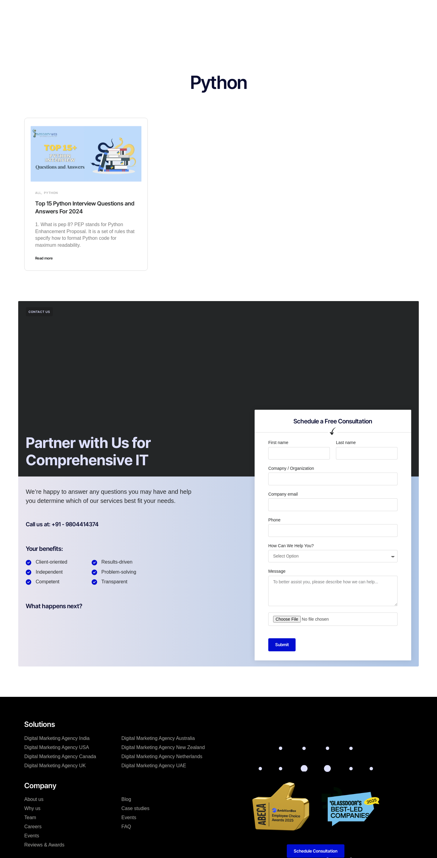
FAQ (126, 826)
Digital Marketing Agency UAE (153, 765)
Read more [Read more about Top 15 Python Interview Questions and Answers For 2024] (44, 258)
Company (174, 10)
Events (31, 836)
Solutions (144, 10)
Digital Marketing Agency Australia (158, 738)
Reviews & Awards (44, 845)
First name (278, 442)
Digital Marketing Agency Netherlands (161, 756)
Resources (268, 10)
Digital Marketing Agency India (57, 738)
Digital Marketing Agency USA (56, 747)
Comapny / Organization (291, 468)
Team (30, 817)
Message (277, 571)
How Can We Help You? (291, 545)
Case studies (135, 808)
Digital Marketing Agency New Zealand (163, 747)
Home (118, 10)
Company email (283, 494)
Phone (274, 519)
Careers (33, 826)
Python (51, 193)
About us (33, 799)
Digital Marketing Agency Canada (60, 756)
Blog (242, 10)
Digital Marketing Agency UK (55, 765)
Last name (346, 442)
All (38, 193)
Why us (32, 808)
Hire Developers (211, 10)
